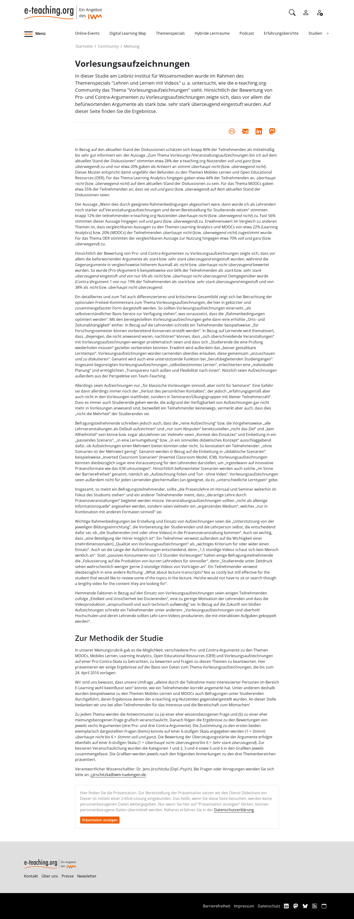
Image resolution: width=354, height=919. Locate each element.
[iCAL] (324, 906)
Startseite (84, 46)
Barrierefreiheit (216, 906)
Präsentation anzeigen (100, 820)
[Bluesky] (306, 906)
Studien (315, 33)
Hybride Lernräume (212, 33)
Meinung (131, 46)
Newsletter (87, 876)
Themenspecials (170, 33)
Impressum (244, 906)
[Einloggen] (306, 12)
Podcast (247, 33)
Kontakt (31, 876)
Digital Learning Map (128, 33)
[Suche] (292, 12)
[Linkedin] (287, 906)
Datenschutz (269, 906)
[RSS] (315, 906)
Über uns (50, 876)
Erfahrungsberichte (281, 33)
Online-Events (87, 33)
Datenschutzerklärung (234, 809)
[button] (49, 34)
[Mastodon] (296, 906)
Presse (68, 876)
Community (108, 46)
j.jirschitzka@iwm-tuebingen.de (118, 774)
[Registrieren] (319, 12)
